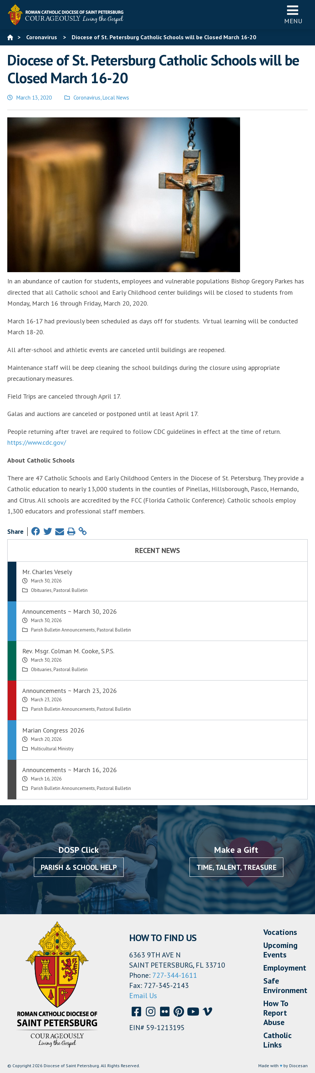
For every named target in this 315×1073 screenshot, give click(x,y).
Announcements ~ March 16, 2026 (69, 770)
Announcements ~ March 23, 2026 (69, 690)
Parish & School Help (79, 867)
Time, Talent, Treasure (236, 867)
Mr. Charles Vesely (47, 572)
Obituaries (41, 590)
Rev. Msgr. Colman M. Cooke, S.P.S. (68, 651)
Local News (116, 97)
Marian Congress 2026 (53, 730)
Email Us (143, 995)
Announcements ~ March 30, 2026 (69, 611)
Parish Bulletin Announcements (63, 630)
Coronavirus (86, 97)
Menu (293, 14)
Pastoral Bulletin (70, 590)
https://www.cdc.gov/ (36, 442)
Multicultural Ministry (52, 749)
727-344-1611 (174, 975)
